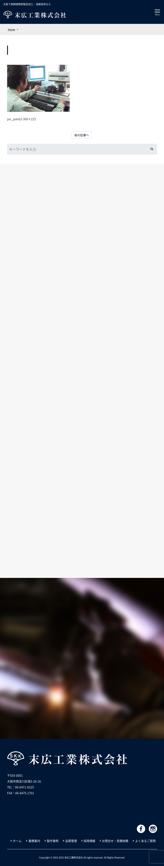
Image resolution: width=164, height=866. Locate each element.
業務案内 (34, 841)
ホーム (17, 841)
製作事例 (52, 841)
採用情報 (89, 841)
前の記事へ (81, 135)
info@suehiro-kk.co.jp (22, 799)
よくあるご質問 (145, 841)
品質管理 (71, 841)
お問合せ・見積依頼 (115, 841)
